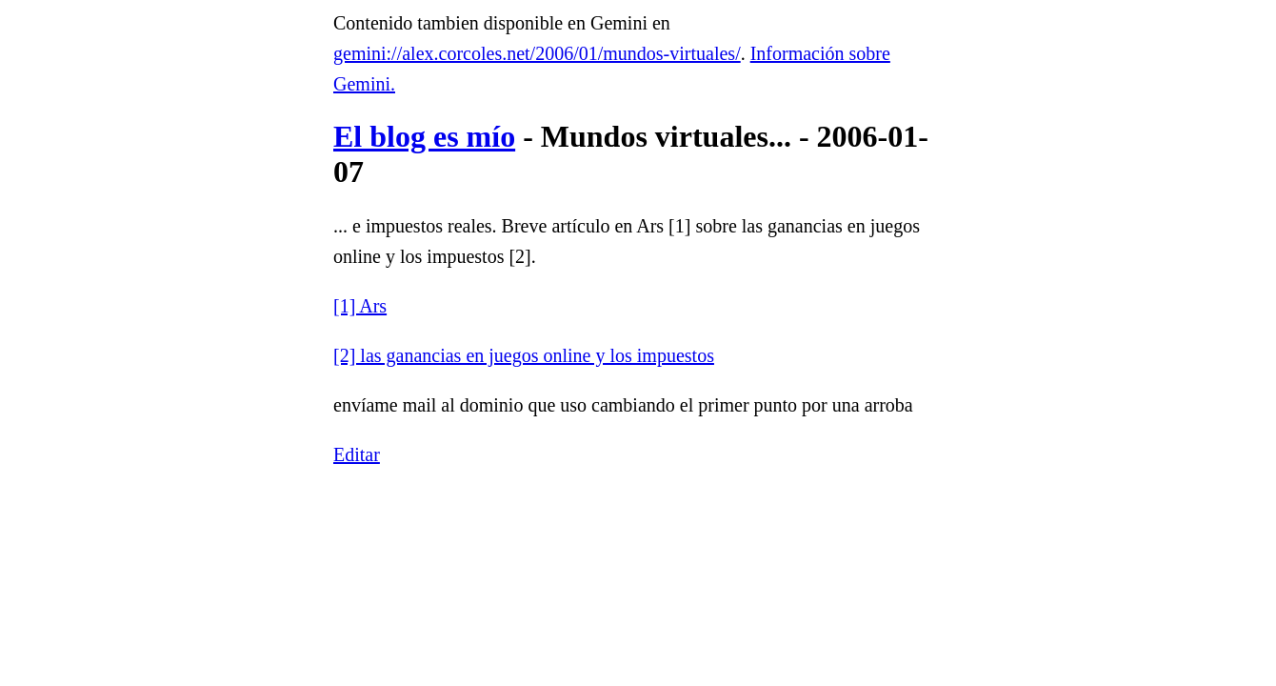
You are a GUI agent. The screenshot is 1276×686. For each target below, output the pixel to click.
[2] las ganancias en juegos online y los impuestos (523, 355)
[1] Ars (360, 305)
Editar (356, 454)
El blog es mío (424, 136)
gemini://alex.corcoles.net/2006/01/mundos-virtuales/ (537, 53)
